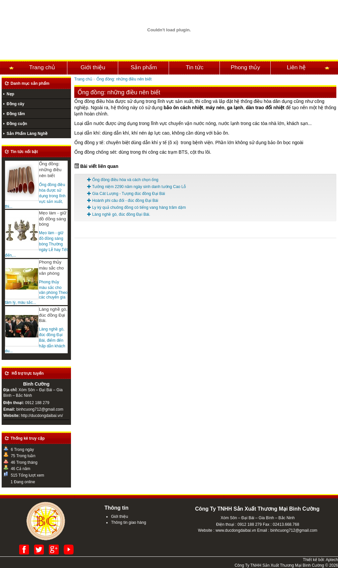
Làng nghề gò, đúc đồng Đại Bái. (118, 214)
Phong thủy (245, 67)
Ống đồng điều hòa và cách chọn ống (122, 179)
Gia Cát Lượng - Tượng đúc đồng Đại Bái (126, 193)
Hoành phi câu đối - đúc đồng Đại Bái (122, 200)
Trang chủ (42, 67)
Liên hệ (296, 67)
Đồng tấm (16, 113)
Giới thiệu (93, 67)
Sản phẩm (144, 67)
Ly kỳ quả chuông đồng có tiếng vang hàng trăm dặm (136, 207)
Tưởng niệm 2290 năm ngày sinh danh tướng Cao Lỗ (136, 186)
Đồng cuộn (17, 123)
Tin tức (195, 67)
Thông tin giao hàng (128, 522)
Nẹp (10, 94)
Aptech (332, 559)
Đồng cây (15, 104)
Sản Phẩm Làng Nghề (27, 133)
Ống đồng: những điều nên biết (124, 79)
